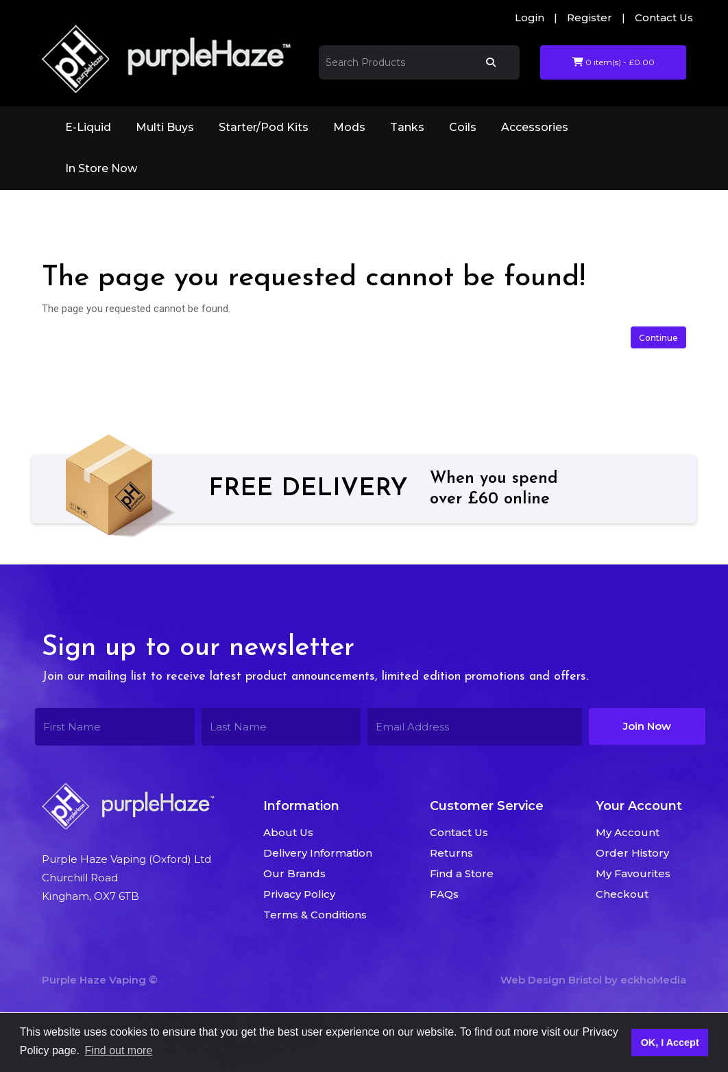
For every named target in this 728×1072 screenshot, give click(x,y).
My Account (627, 832)
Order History (632, 852)
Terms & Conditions (315, 914)
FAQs (444, 894)
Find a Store (462, 873)
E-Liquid (88, 127)
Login (529, 17)
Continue (658, 338)
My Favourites (633, 873)
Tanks (407, 127)
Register (589, 17)
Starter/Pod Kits (263, 127)
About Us (288, 832)
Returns (451, 852)
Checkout (622, 894)
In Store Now (101, 168)
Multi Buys (165, 127)
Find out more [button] (119, 1050)
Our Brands (294, 873)
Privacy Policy (299, 894)
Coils (462, 127)
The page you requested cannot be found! (208, 208)
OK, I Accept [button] (670, 1042)
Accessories (534, 127)
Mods (349, 127)
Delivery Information (317, 852)
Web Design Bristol (551, 979)
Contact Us (664, 17)
